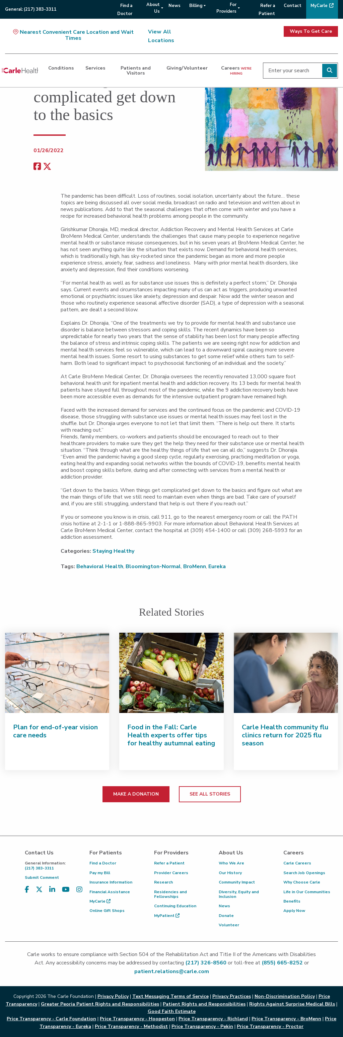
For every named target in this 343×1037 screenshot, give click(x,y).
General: (31, 9)
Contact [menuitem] (292, 6)
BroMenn (194, 566)
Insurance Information (110, 882)
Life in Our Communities (306, 892)
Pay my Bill (99, 872)
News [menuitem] (174, 6)
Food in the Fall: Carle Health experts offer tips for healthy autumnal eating (171, 735)
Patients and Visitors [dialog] (136, 70)
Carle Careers (297, 863)
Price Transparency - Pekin (202, 1026)
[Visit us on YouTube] (66, 889)
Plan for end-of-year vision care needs (55, 731)
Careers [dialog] (236, 70)
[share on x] (47, 167)
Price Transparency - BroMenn (286, 1019)
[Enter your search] (300, 71)
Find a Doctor (102, 863)
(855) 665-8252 (282, 962)
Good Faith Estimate (172, 1011)
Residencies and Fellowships (170, 894)
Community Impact (237, 882)
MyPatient (167, 915)
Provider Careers (171, 872)
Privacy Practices (231, 996)
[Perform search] (329, 70)
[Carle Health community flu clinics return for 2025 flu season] (286, 673)
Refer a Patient (169, 863)
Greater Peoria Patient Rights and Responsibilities (100, 1004)
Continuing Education (175, 906)
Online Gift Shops (107, 910)
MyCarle (100, 901)
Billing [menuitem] (195, 6)
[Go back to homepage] (20, 70)
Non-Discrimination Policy (285, 996)
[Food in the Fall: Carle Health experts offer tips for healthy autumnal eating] (171, 673)
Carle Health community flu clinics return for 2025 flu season (285, 735)
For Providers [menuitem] (226, 8)
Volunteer (229, 925)
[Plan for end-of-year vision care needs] (57, 673)
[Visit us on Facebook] (27, 889)
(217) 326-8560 (205, 962)
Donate (226, 915)
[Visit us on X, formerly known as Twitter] (39, 889)
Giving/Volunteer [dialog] (187, 68)
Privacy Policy (113, 996)
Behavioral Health (99, 566)
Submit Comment (42, 877)
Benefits (291, 901)
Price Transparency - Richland (213, 1019)
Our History (230, 872)
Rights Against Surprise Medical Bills (292, 1004)
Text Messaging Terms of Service (170, 996)
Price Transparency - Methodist (131, 1026)
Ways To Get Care (311, 31)
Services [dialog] (95, 68)
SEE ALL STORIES (210, 794)
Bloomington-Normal (153, 566)
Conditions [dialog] (61, 68)
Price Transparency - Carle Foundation (51, 1019)
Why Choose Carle (301, 882)
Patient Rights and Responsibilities (204, 1004)
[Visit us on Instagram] (79, 889)
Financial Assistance (109, 892)
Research (163, 882)
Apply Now (294, 910)
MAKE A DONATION (136, 794)
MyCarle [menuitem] (319, 6)
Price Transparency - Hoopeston (137, 1019)
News (224, 906)
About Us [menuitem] (153, 8)
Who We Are (231, 863)
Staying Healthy (113, 551)
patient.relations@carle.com (171, 971)
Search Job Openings (304, 872)
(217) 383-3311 (52, 865)
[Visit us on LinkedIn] (52, 889)
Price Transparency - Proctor (270, 1026)
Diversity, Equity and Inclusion (239, 894)
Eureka (217, 566)
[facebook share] (37, 167)
